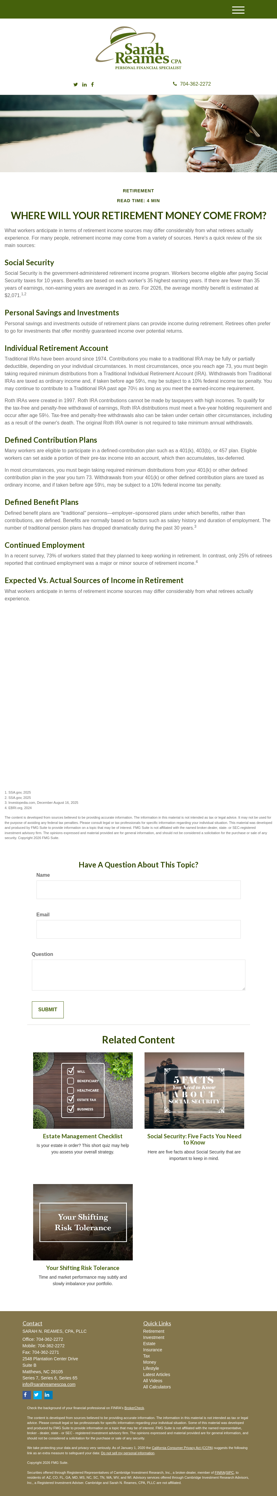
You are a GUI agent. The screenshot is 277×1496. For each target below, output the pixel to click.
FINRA (220, 1472)
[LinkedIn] (84, 84)
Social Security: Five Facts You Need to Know (194, 1139)
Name (43, 875)
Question (42, 954)
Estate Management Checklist (83, 1136)
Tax (146, 1355)
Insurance (152, 1349)
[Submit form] (48, 1009)
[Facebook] (92, 84)
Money (149, 1362)
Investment (153, 1337)
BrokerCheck (134, 1408)
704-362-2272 (192, 84)
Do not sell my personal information (127, 1453)
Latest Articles (156, 1374)
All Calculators (157, 1386)
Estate (149, 1343)
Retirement (153, 1331)
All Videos (152, 1380)
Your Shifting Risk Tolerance (82, 1267)
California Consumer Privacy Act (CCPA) (182, 1448)
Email (43, 914)
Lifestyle (151, 1368)
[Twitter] (75, 84)
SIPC (230, 1472)
